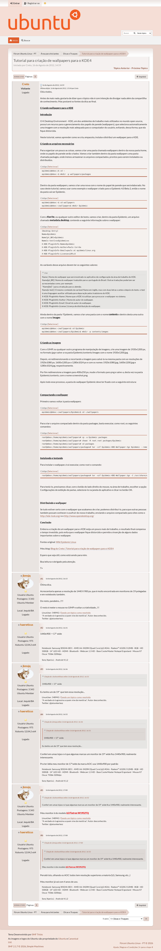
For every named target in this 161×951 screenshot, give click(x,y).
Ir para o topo (19, 905)
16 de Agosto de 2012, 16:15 (57, 579)
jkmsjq (27, 575)
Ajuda (116, 947)
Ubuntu (62, 938)
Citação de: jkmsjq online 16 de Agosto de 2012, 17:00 (63, 843)
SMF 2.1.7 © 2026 (17, 946)
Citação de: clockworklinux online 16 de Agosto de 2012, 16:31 (66, 676)
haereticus (26, 624)
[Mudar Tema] (45, 3)
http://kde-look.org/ (50, 516)
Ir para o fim (19, 77)
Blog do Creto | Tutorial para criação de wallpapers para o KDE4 (82, 548)
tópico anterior (122, 68)
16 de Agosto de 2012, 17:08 (57, 835)
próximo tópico (140, 68)
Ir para (105, 919)
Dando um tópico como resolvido (76, 612)
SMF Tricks (37, 934)
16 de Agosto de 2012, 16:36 (57, 669)
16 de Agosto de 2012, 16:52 (57, 714)
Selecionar (53, 166)
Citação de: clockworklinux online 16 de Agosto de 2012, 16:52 (66, 798)
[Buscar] (134, 33)
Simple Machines (35, 946)
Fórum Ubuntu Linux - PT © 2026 (136, 943)
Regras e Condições (129, 947)
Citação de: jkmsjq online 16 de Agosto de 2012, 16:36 (63, 722)
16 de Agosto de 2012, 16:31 (57, 628)
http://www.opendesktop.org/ (79, 516)
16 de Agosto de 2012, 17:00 (57, 790)
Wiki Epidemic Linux (66, 542)
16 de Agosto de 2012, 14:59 (53, 85)
